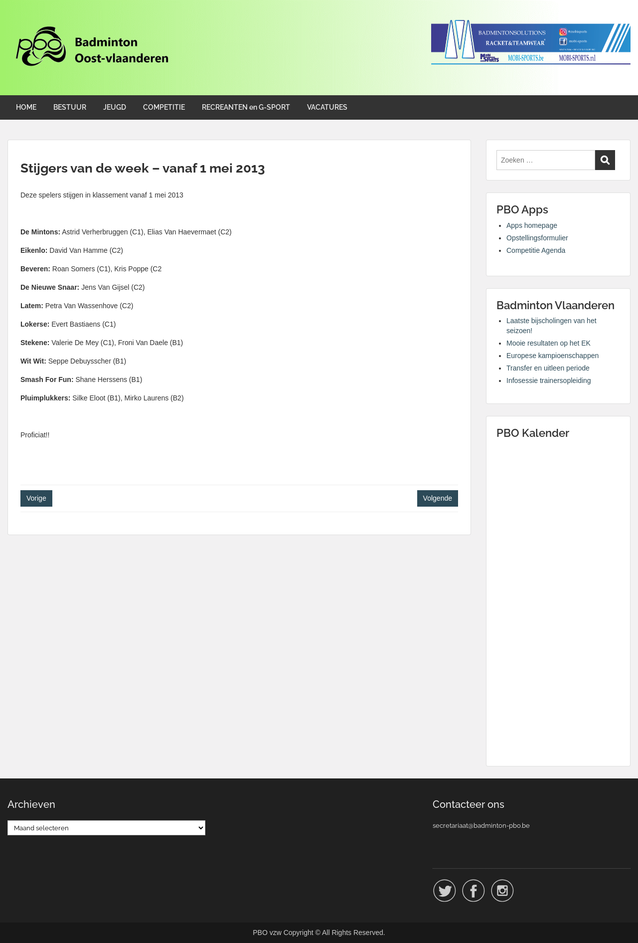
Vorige (36, 498)
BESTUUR (69, 107)
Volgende (437, 498)
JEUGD (114, 107)
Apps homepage (531, 225)
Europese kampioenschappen (552, 356)
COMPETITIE (164, 107)
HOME (26, 107)
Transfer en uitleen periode (548, 368)
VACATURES (327, 107)
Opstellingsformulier (537, 238)
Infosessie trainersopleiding (548, 380)
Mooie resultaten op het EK (548, 343)
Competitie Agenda (535, 250)
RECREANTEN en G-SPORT (246, 107)
